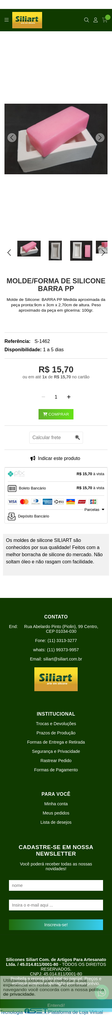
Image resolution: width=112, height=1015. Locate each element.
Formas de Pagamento (56, 769)
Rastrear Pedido (56, 760)
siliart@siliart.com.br (62, 659)
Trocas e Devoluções (56, 723)
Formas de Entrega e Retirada (56, 742)
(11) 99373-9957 (63, 649)
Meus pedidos (56, 813)
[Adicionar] (69, 397)
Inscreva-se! (55, 924)
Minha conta (55, 803)
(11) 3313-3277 (62, 640)
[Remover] (43, 397)
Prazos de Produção (55, 732)
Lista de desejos (55, 822)
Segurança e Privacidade (56, 751)
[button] (11, 137)
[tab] (56, 474)
